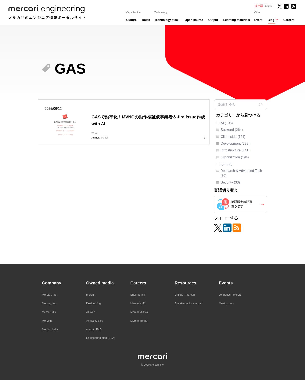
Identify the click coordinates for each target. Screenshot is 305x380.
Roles (146, 20)
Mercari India (50, 329)
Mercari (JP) (138, 303)
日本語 (259, 5)
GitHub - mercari (185, 294)
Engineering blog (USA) (100, 337)
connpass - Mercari (230, 294)
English (269, 5)
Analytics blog (94, 320)
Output (213, 20)
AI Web (90, 312)
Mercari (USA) (139, 312)
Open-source (194, 20)
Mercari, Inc (49, 294)
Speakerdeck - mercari (188, 303)
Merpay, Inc (49, 303)
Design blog (93, 303)
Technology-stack (166, 20)
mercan (90, 294)
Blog (271, 20)
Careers (288, 20)
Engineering (137, 294)
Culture (131, 20)
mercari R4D (94, 329)
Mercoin (47, 320)
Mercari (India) (139, 320)
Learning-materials (236, 20)
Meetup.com (226, 303)
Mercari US (49, 312)
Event (258, 20)
